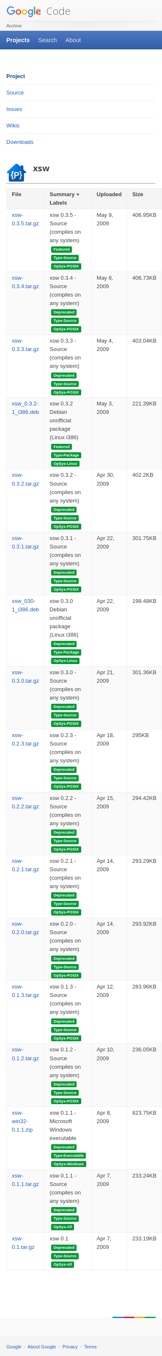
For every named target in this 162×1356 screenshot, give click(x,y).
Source (15, 92)
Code (38, 11)
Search (47, 40)
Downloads (19, 142)
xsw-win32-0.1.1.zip (22, 1121)
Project (15, 76)
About (73, 40)
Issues (14, 109)
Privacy (70, 1346)
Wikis (12, 125)
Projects (18, 40)
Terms (90, 1346)
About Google (41, 1346)
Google (13, 1346)
